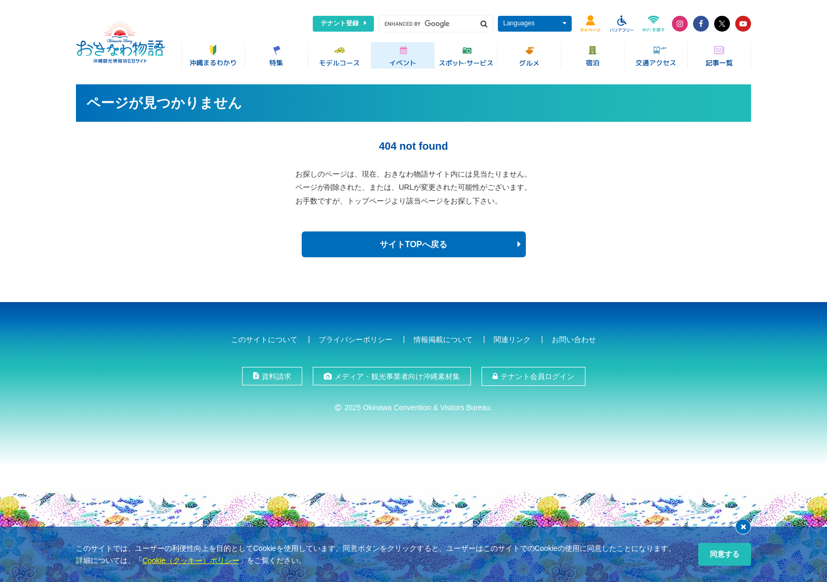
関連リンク (512, 339)
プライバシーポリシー (355, 339)
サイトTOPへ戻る (414, 244)
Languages (518, 23)
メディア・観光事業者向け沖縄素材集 (397, 376)
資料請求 (276, 376)
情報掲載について (443, 339)
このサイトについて (264, 339)
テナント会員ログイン (537, 376)
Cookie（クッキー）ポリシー (190, 560)
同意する (724, 554)
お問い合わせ (574, 339)
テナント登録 (340, 23)
